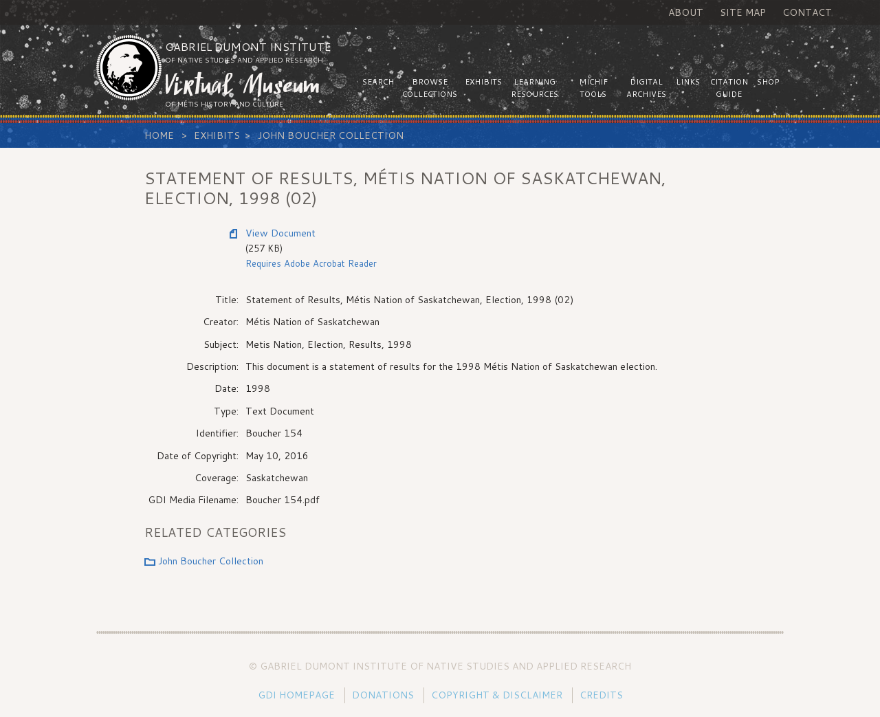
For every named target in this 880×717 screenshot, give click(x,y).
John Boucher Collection (331, 135)
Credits (601, 695)
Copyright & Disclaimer (496, 695)
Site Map (743, 12)
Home (159, 135)
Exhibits (217, 135)
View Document (280, 233)
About (685, 12)
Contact (807, 12)
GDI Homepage (296, 695)
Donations (383, 695)
